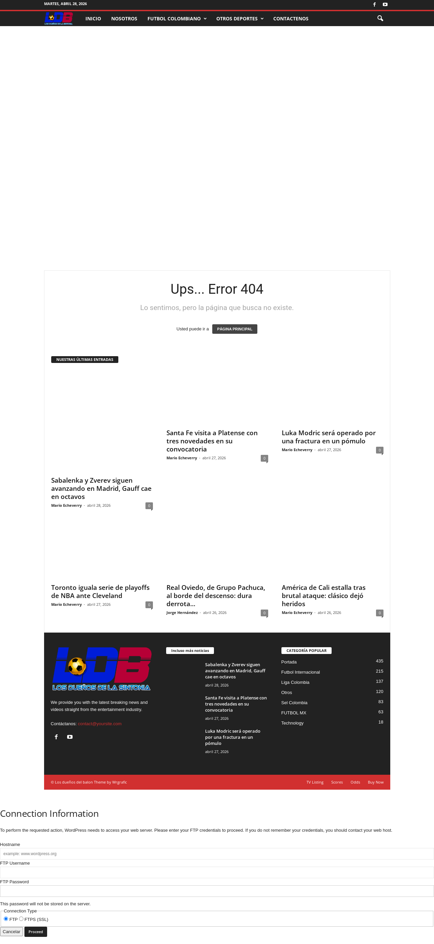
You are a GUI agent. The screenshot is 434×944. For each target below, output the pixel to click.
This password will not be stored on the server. (217, 892)
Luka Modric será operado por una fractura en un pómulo (329, 484)
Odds (355, 782)
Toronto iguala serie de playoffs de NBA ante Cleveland (100, 591)
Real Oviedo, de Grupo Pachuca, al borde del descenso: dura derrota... (215, 595)
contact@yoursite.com (100, 723)
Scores (337, 782)
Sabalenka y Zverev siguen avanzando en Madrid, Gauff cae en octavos (101, 488)
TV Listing (315, 782)
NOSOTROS (124, 18)
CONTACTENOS (291, 18)
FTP (11, 919)
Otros (286, 692)
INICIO (93, 18)
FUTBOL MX (294, 712)
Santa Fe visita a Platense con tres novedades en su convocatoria (212, 441)
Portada (289, 661)
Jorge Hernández (182, 612)
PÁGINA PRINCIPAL (235, 329)
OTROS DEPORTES (240, 18)
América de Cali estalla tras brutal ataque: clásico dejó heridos (324, 595)
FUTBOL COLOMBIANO (177, 18)
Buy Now (376, 782)
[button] (380, 18)
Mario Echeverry (66, 505)
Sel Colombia (294, 702)
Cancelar (11, 931)
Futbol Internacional (300, 672)
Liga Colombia (295, 682)
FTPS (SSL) (33, 919)
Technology (292, 723)
